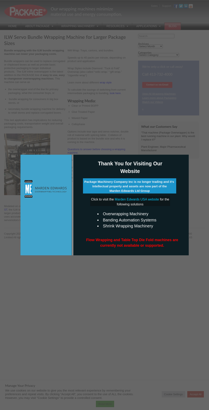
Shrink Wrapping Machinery (128, 226)
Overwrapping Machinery (125, 214)
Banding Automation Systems (129, 220)
